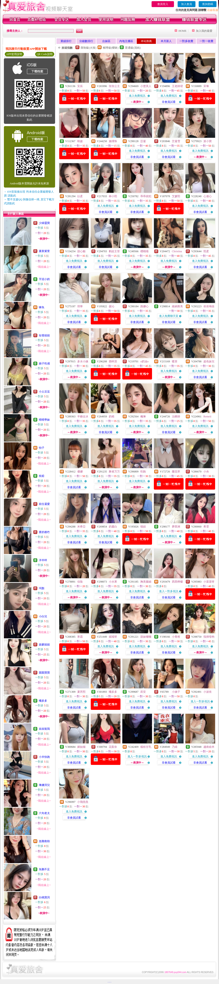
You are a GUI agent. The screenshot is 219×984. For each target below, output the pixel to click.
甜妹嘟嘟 (145, 636)
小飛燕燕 (82, 802)
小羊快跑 (44, 757)
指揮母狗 (208, 636)
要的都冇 (44, 532)
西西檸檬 (177, 581)
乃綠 (174, 746)
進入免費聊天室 (168, 316)
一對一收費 (206, 41)
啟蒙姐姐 (44, 644)
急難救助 (44, 841)
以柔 (80, 196)
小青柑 (176, 636)
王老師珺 (177, 86)
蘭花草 (176, 471)
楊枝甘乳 (145, 746)
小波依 (207, 691)
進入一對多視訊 (168, 591)
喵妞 (143, 526)
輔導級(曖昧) (110, 47)
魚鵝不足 (44, 869)
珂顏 (41, 588)
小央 (206, 471)
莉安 (143, 691)
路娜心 (144, 306)
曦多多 (43, 700)
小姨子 (176, 691)
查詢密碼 (207, 4)
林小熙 (113, 196)
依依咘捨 (208, 306)
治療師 (176, 416)
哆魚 (41, 307)
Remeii (207, 416)
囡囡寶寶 (44, 672)
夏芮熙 (81, 691)
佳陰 (80, 581)
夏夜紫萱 (44, 251)
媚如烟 (81, 746)
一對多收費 (186, 41)
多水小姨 (82, 361)
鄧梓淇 (113, 361)
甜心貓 (81, 251)
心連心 (207, 196)
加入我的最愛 (204, 30)
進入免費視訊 (137, 95)
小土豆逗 (44, 391)
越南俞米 (208, 746)
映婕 (80, 141)
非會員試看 (169, 101)
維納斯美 (177, 306)
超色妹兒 (208, 361)
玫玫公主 (114, 86)
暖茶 (174, 361)
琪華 (80, 306)
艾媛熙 (176, 196)
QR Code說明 (45, 54)
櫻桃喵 (144, 251)
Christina (177, 251)
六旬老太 (44, 813)
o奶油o (144, 361)
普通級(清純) (133, 47)
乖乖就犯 (145, 196)
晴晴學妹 (44, 419)
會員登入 (162, 4)
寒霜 (80, 636)
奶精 (111, 416)
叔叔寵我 (44, 728)
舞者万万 (114, 471)
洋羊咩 (43, 560)
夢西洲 (176, 526)
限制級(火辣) (88, 47)
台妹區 (106, 41)
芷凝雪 (176, 141)
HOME (183, 30)
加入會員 (186, 4)
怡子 (41, 447)
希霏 (206, 526)
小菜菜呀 (208, 581)
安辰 (80, 86)
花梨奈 (113, 746)
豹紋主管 (114, 251)
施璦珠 (113, 141)
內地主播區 (126, 41)
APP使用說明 (14, 54)
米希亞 (81, 526)
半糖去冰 (82, 416)
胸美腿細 (145, 581)
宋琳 (206, 86)
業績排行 (66, 41)
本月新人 (166, 41)
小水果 (113, 581)
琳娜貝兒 (44, 785)
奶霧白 (113, 526)
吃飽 (143, 471)
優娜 (80, 471)
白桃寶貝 (44, 897)
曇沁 (111, 306)
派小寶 (207, 141)
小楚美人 (145, 86)
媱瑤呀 (113, 636)
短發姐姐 (44, 335)
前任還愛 (44, 504)
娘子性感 (44, 363)
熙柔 (206, 251)
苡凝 (143, 141)
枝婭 (41, 475)
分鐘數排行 (86, 41)
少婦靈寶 (44, 223)
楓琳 (143, 416)
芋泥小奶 (44, 279)
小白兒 (43, 616)
